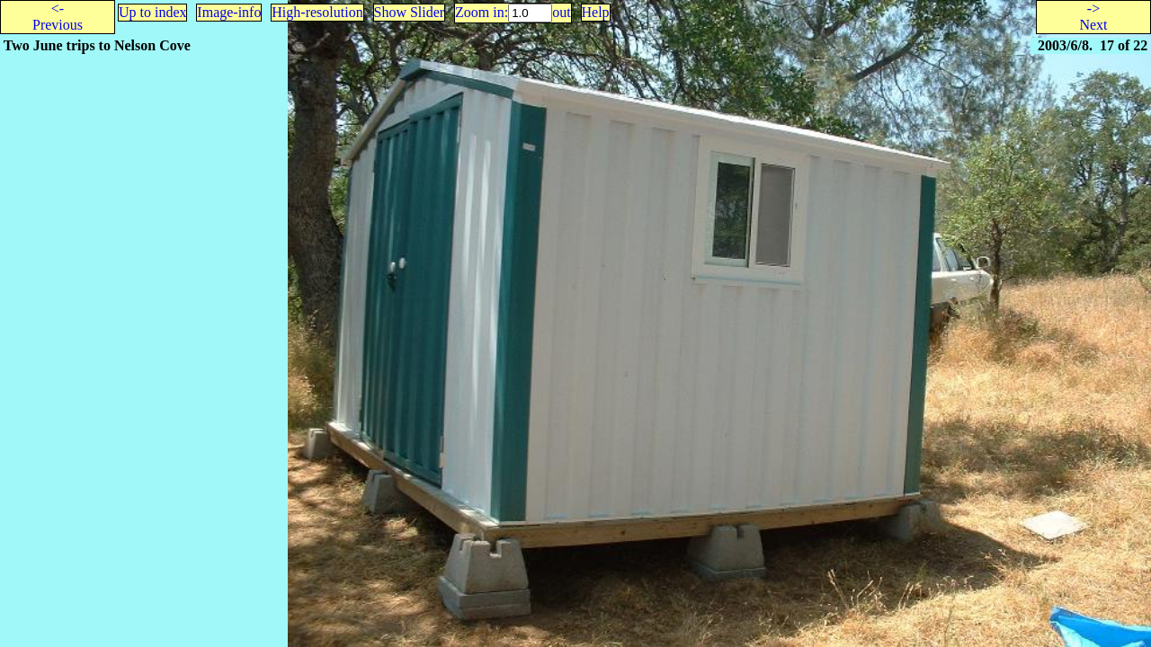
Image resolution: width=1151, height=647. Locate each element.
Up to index (153, 12)
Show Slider (409, 12)
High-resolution (317, 12)
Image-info (229, 12)
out (561, 12)
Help (596, 12)
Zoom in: (481, 12)
